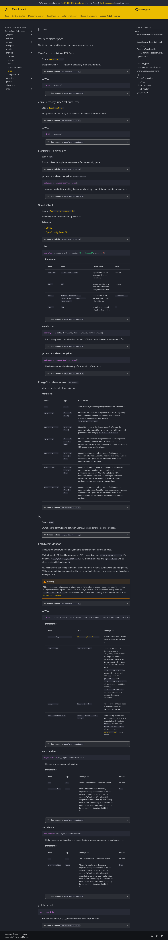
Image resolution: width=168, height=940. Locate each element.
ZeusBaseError (56, 59)
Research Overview (89, 16)
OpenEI (49, 228)
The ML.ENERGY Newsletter (72, 3)
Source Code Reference (110, 16)
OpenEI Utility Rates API (57, 232)
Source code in (63, 72)
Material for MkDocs (21, 937)
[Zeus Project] (6, 9)
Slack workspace (107, 3)
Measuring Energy (36, 16)
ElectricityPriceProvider (62, 211)
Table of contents (143, 27)
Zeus (7, 16)
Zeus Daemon (53, 16)
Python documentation (52, 595)
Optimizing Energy (69, 16)
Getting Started (18, 16)
